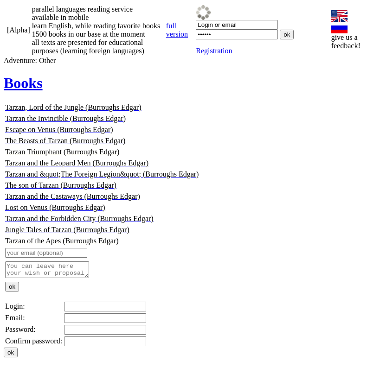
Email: (15, 320)
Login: (15, 309)
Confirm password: (33, 344)
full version (177, 30)
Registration (214, 51)
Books (23, 83)
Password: (20, 332)
